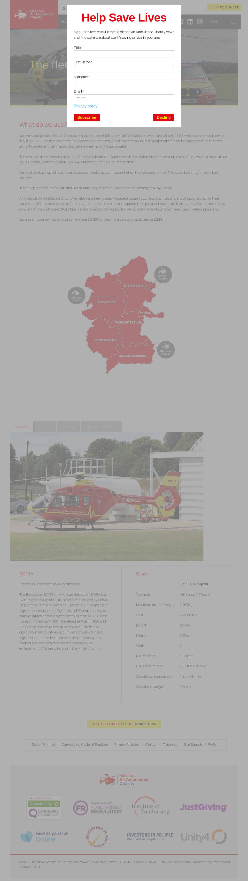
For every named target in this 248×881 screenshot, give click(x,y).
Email (79, 91)
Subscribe (87, 117)
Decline (164, 117)
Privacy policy (86, 106)
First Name (83, 62)
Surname (82, 77)
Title (78, 47)
